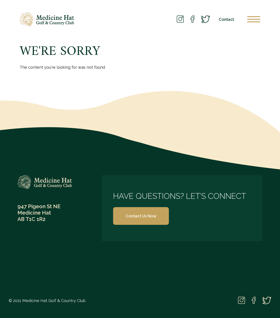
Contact (226, 19)
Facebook (192, 19)
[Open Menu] (253, 19)
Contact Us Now (141, 216)
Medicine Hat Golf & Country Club (45, 182)
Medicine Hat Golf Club (47, 19)
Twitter (205, 19)
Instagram (180, 19)
